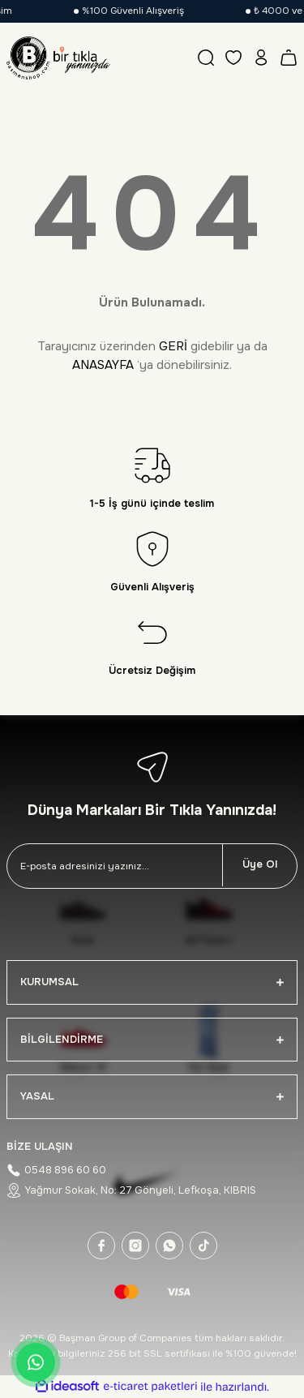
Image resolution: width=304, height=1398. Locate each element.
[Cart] (289, 57)
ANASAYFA (103, 365)
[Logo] (58, 57)
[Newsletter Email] (114, 866)
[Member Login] (261, 57)
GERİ (173, 346)
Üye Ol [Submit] (259, 864)
